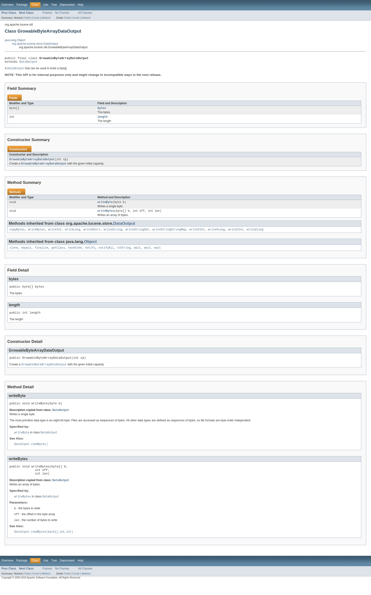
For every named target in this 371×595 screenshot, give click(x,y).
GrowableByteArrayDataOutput (32, 162)
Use (45, 4)
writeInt (55, 234)
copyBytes (17, 234)
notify (90, 253)
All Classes (85, 12)
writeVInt (196, 234)
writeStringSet (137, 234)
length (102, 119)
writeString (113, 234)
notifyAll (106, 253)
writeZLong (255, 234)
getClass (58, 253)
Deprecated (67, 4)
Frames (47, 12)
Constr (36, 17)
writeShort (92, 234)
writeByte (105, 206)
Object (90, 246)
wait (137, 253)
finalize (41, 253)
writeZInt (235, 234)
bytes (101, 110)
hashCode (75, 253)
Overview (7, 4)
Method (46, 17)
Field (27, 17)
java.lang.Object (15, 40)
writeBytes (105, 215)
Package (21, 4)
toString (124, 253)
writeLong (72, 234)
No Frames (62, 12)
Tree (54, 4)
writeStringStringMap (169, 234)
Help (80, 4)
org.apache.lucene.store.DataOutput (35, 43)
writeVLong (216, 234)
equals (26, 253)
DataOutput (28, 63)
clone (13, 253)
